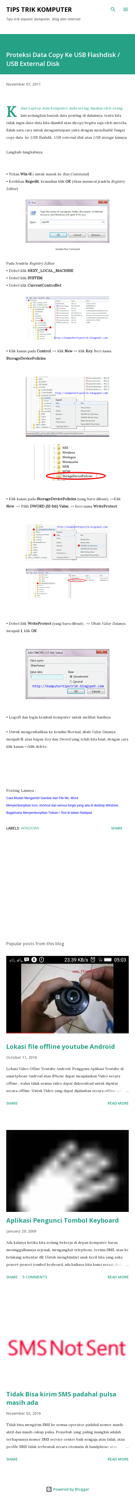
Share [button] (116, 828)
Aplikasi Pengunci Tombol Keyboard (62, 1220)
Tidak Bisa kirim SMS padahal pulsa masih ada (61, 1398)
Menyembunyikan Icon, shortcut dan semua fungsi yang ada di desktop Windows (62, 805)
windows (30, 828)
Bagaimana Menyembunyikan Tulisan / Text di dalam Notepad (49, 813)
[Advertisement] (67, 887)
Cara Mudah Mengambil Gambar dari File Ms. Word (42, 798)
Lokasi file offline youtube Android (60, 1046)
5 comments (34, 1276)
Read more (118, 1103)
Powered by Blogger (67, 1489)
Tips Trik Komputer (39, 9)
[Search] (113, 9)
